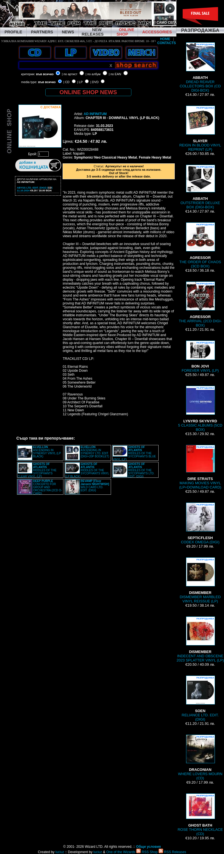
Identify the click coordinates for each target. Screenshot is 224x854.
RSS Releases (172, 852)
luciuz (60, 852)
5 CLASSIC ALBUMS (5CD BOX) (200, 409)
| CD (66, 82)
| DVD (94, 82)
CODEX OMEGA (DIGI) (200, 523)
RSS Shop (146, 852)
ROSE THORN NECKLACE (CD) (200, 815)
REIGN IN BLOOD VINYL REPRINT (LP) (200, 129)
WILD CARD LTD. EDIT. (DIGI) (95, 485)
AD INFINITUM (95, 114)
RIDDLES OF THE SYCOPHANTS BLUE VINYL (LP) (134, 453)
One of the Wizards (120, 852)
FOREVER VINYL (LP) (200, 357)
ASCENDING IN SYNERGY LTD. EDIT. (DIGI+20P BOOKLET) (95, 452)
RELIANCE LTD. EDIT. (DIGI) (200, 698)
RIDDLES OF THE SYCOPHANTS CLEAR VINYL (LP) (37, 470)
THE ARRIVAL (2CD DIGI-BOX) (200, 304)
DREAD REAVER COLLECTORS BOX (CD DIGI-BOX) (200, 67)
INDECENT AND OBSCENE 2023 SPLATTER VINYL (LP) (200, 639)
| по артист (69, 74)
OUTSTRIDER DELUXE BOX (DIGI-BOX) (200, 187)
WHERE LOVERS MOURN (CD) (200, 757)
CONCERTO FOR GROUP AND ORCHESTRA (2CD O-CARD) (47, 487)
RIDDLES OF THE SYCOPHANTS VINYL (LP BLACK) (87, 470)
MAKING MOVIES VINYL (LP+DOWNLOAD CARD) (200, 467)
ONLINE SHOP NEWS (88, 92)
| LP (80, 82)
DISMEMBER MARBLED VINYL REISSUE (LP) (200, 580)
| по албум (93, 74)
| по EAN (115, 74)
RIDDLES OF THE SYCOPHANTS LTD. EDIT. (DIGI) (141, 470)
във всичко (45, 74)
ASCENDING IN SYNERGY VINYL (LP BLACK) (47, 452)
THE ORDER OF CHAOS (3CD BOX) (200, 245)
